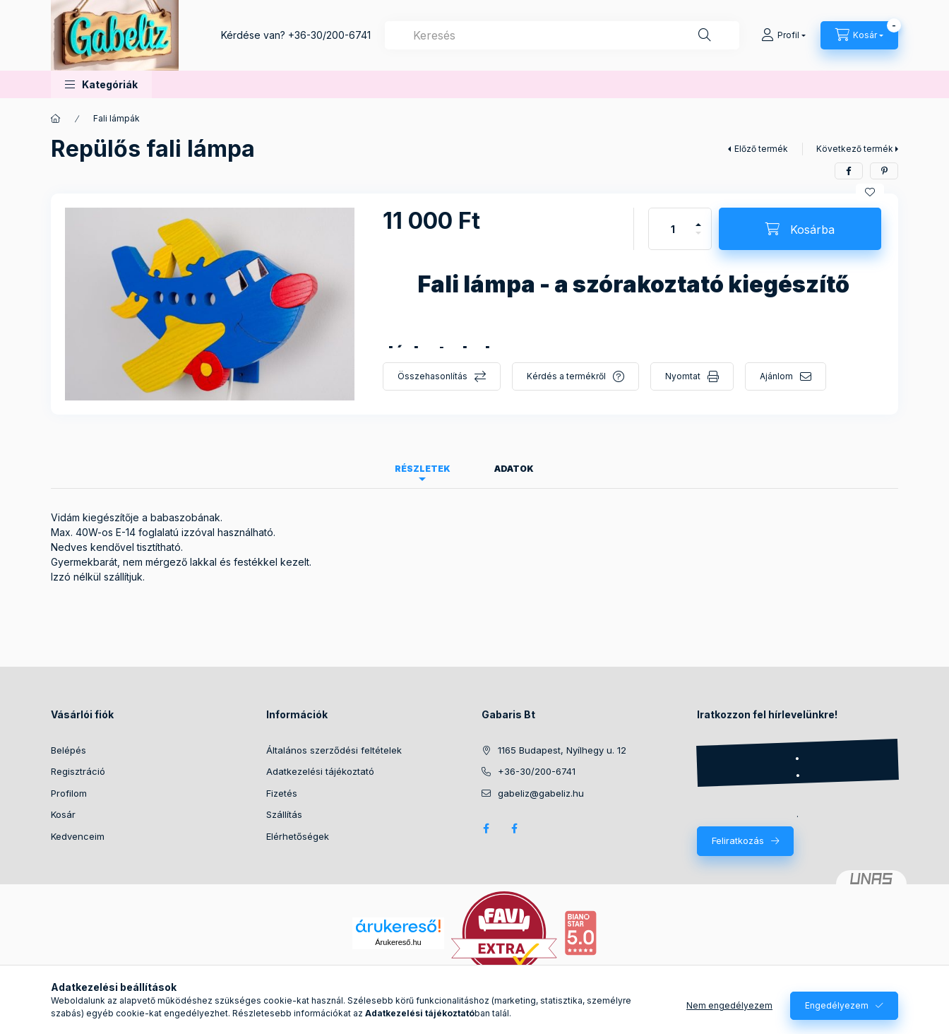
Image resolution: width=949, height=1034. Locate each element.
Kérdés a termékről (566, 376)
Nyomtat (682, 376)
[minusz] (698, 239)
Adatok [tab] (514, 468)
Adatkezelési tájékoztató (320, 771)
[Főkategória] (56, 118)
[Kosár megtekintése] (859, 35)
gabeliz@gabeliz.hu (541, 793)
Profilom (69, 793)
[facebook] (849, 170)
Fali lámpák (116, 118)
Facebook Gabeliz (486, 828)
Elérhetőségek (297, 836)
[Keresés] (704, 35)
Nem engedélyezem (729, 1005)
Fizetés (281, 793)
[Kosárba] (800, 229)
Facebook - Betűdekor (514, 828)
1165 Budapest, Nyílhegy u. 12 (562, 750)
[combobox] (562, 35)
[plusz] (698, 218)
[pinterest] (884, 170)
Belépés (68, 750)
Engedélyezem (837, 1005)
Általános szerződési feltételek (334, 750)
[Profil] (783, 35)
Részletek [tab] (422, 468)
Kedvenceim (78, 836)
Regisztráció (78, 771)
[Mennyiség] (673, 228)
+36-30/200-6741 (329, 35)
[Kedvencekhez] (870, 192)
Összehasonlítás (432, 376)
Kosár (63, 814)
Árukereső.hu (398, 942)
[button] (101, 84)
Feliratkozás (738, 840)
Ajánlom (776, 376)
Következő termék (854, 148)
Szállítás (284, 814)
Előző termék (761, 148)
